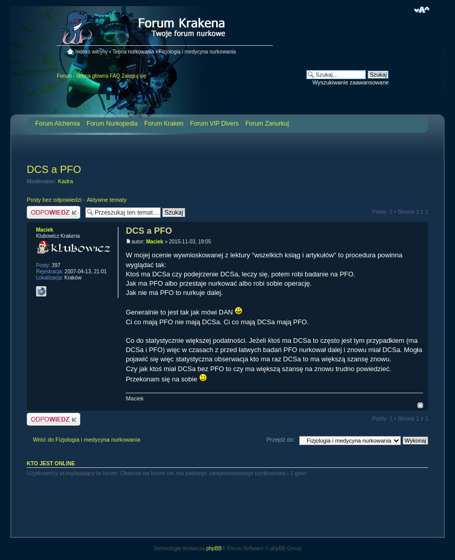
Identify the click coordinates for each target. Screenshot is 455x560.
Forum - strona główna (82, 76)
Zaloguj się (133, 76)
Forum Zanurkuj (267, 123)
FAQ (115, 76)
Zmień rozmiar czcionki (421, 9)
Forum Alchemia (57, 123)
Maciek (154, 241)
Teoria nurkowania (133, 52)
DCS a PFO (54, 169)
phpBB (214, 548)
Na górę (420, 405)
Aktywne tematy (106, 200)
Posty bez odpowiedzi (54, 200)
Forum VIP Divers (214, 123)
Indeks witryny (91, 52)
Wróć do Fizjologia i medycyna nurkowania (86, 439)
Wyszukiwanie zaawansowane (350, 82)
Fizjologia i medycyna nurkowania (197, 52)
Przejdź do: (281, 439)
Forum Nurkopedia (111, 123)
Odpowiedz (53, 212)
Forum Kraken (163, 123)
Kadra (65, 181)
